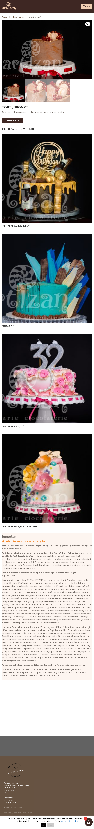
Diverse (22, 16)
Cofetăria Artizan (15, 772)
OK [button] (43, 825)
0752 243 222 (8, 792)
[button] (87, 24)
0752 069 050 (8, 800)
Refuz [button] (51, 825)
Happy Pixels (17, 813)
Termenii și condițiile (69, 821)
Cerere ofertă (12, 120)
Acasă (4, 16)
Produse (13, 16)
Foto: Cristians (27, 813)
